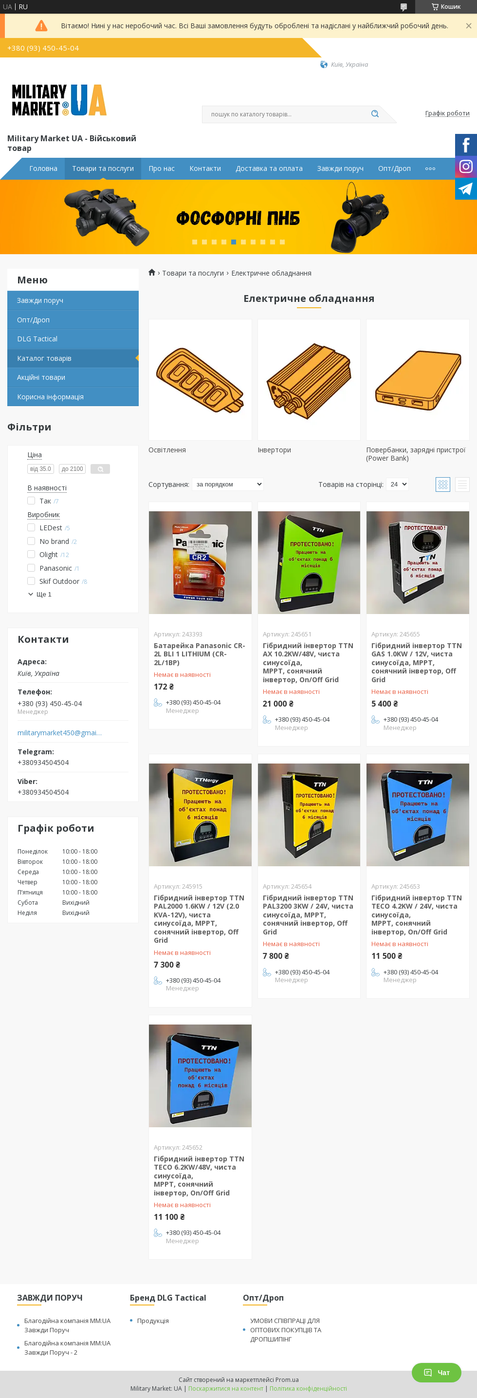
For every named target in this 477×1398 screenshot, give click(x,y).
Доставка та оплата (269, 168)
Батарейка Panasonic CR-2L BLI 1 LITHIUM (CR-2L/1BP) (199, 654)
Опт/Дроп (394, 168)
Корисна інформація (50, 396)
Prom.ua (287, 1380)
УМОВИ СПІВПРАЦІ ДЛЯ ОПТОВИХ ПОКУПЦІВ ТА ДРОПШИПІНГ (285, 1329)
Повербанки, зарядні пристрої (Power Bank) (416, 454)
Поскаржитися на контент (225, 1388)
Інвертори (274, 449)
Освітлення (167, 449)
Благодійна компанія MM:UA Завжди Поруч (67, 1325)
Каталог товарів (44, 358)
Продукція (153, 1320)
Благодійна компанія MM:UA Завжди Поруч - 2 (67, 1348)
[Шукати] (375, 114)
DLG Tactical (37, 338)
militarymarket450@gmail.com (60, 732)
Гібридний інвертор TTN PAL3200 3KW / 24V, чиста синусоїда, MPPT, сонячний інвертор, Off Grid (308, 914)
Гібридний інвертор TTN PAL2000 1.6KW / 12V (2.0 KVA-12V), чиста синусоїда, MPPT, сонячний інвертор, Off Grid (199, 919)
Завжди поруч (340, 168)
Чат (436, 1372)
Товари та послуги (103, 168)
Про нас (161, 168)
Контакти (205, 168)
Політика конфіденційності (308, 1388)
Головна (43, 168)
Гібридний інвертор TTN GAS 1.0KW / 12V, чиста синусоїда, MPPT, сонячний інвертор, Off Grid (416, 662)
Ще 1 (44, 594)
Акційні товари (41, 377)
